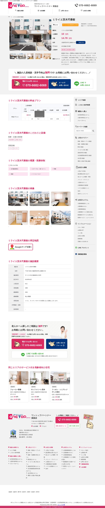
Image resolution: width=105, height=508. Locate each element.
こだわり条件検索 (84, 105)
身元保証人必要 (70, 49)
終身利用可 (11, 139)
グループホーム (82, 120)
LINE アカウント (83, 248)
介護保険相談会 (82, 209)
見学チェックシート (83, 193)
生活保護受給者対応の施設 (85, 155)
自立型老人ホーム (33, 473)
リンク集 (80, 233)
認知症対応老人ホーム (34, 466)
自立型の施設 (81, 158)
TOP (9, 16)
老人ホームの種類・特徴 (84, 176)
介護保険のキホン (82, 206)
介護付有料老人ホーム (83, 117)
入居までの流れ (82, 171)
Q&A (79, 191)
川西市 (28, 492)
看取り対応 (18, 139)
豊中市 (19, 492)
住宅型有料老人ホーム (83, 115)
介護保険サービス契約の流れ (85, 212)
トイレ (10, 148)
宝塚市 (33, 492)
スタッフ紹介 (81, 227)
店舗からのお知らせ (83, 241)
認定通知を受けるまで (83, 174)
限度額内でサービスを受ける (85, 214)
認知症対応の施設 (82, 152)
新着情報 (80, 238)
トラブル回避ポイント (83, 188)
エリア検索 (82, 100)
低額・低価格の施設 (83, 144)
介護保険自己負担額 (83, 185)
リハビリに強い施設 (83, 149)
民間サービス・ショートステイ (86, 217)
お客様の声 (80, 230)
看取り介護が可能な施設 (84, 161)
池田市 (15, 492)
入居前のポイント (82, 182)
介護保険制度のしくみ (83, 203)
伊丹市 (37, 492)
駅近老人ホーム (32, 459)
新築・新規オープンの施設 (85, 141)
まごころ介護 (61, 504)
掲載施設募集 (82, 254)
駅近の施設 (80, 147)
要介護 (63, 49)
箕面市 (10, 492)
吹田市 (24, 492)
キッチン (16, 148)
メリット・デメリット (83, 179)
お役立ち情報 (81, 235)
